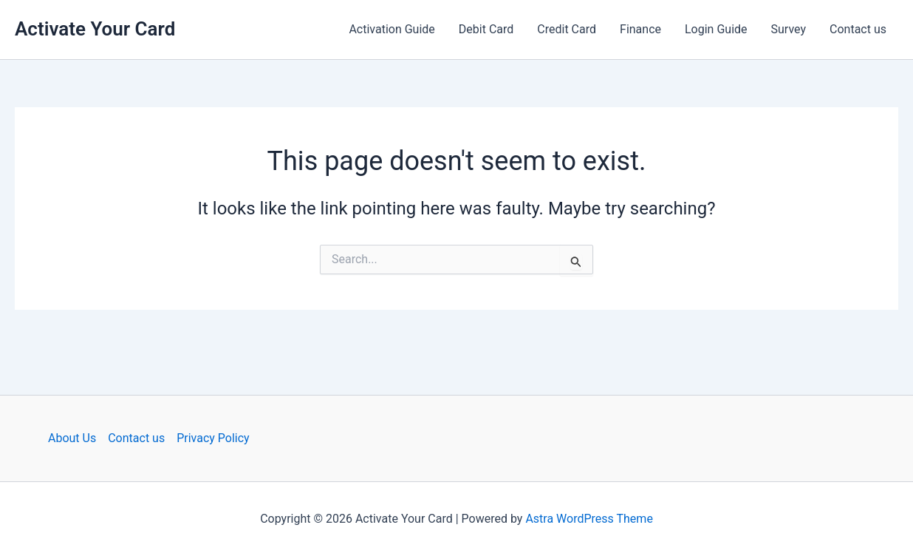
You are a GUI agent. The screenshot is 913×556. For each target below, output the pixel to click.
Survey (788, 29)
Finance (640, 29)
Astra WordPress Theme (588, 519)
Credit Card (566, 29)
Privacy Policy (213, 438)
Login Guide (716, 29)
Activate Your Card (95, 29)
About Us (72, 438)
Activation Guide (391, 29)
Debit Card (486, 29)
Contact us (858, 29)
